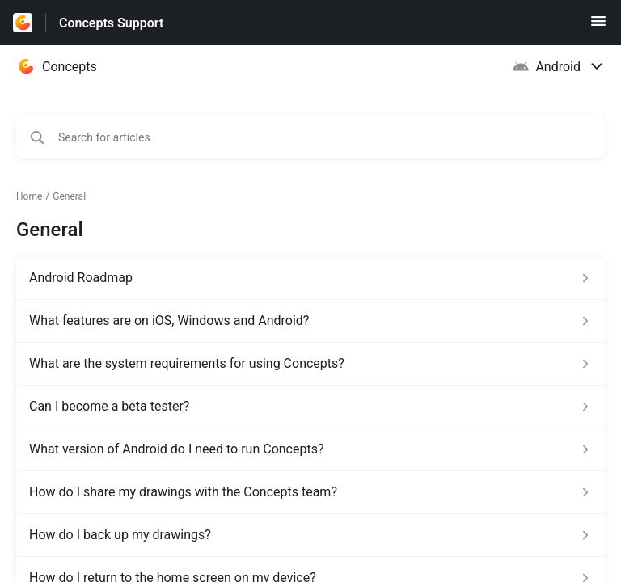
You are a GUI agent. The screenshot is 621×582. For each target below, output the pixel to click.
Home (29, 196)
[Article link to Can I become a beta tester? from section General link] (310, 406)
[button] (598, 26)
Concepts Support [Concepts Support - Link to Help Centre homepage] (111, 23)
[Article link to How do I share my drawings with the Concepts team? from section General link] (310, 492)
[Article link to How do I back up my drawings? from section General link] (310, 535)
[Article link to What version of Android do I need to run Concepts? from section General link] (310, 449)
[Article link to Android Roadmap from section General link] (310, 278)
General (69, 196)
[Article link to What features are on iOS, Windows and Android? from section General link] (310, 321)
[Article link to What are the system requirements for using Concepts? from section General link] (310, 363)
